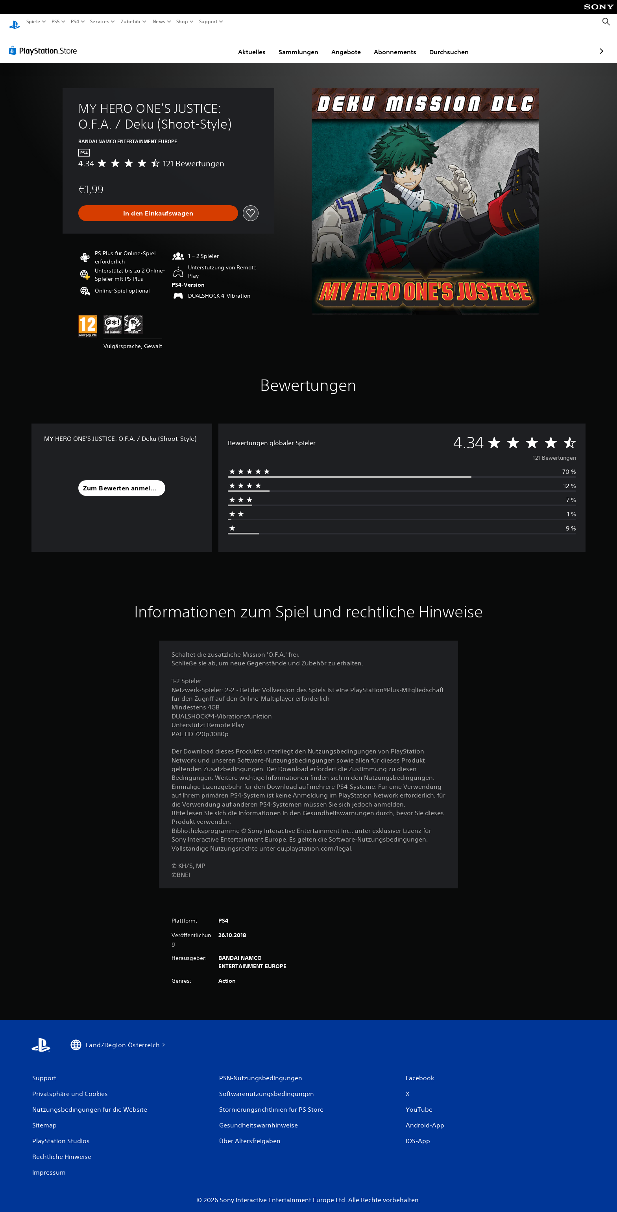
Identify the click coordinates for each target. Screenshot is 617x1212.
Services (99, 21)
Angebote (300, 44)
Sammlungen (253, 44)
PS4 (74, 21)
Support (208, 21)
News (158, 21)
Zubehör (131, 21)
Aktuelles (206, 44)
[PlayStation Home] (14, 21)
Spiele (33, 21)
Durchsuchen (403, 44)
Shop (182, 21)
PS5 (56, 21)
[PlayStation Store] (45, 43)
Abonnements (349, 44)
